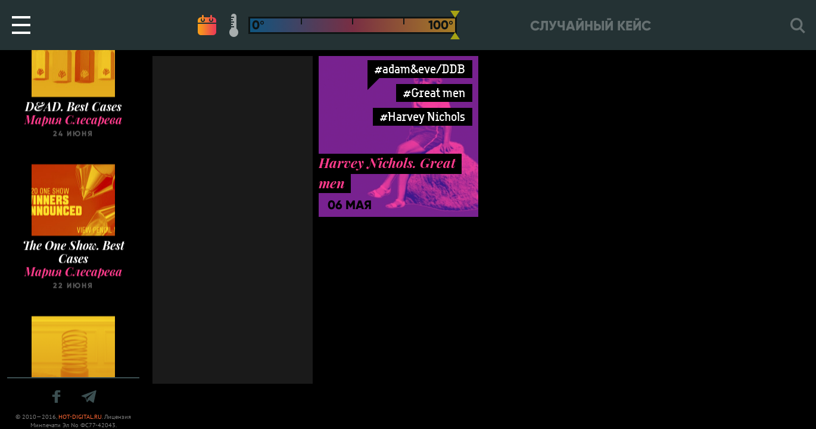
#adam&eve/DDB (420, 69)
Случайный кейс (590, 26)
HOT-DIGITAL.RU (80, 417)
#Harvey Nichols (422, 116)
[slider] (455, 25)
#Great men (434, 93)
